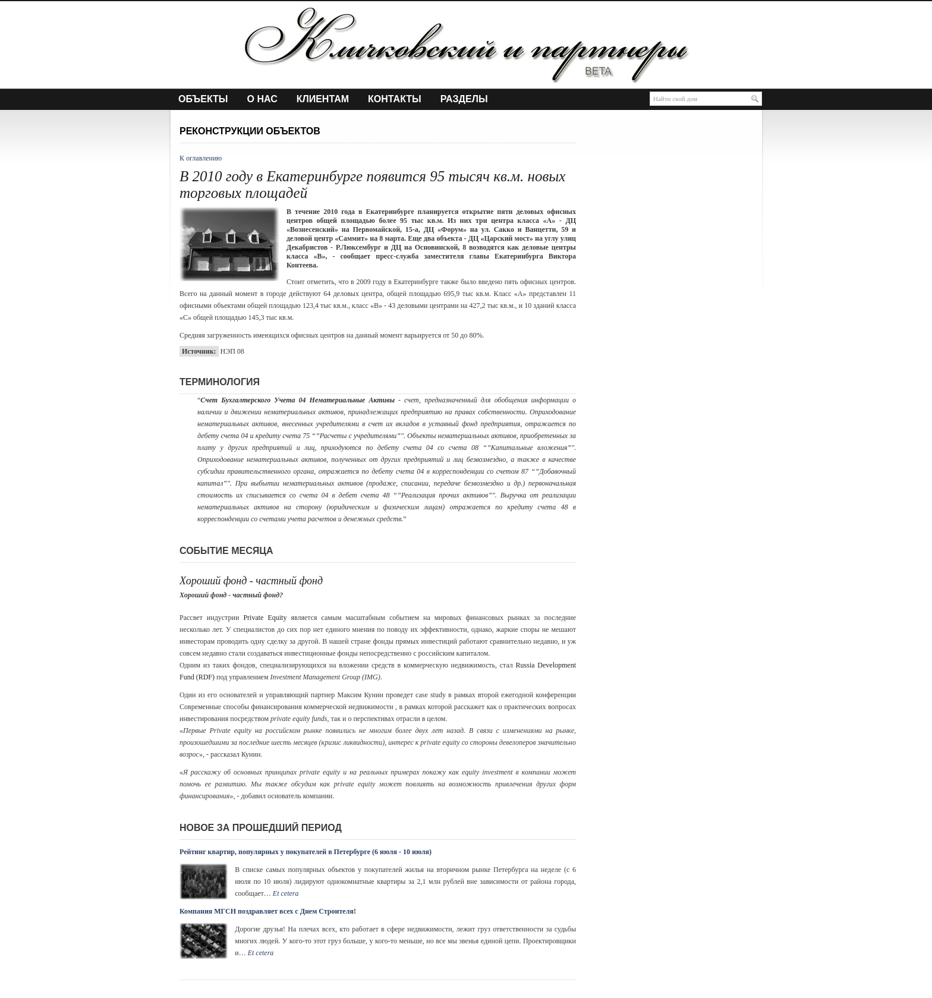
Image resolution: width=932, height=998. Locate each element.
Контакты (394, 99)
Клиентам (323, 99)
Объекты (203, 99)
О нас (262, 99)
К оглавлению (201, 158)
